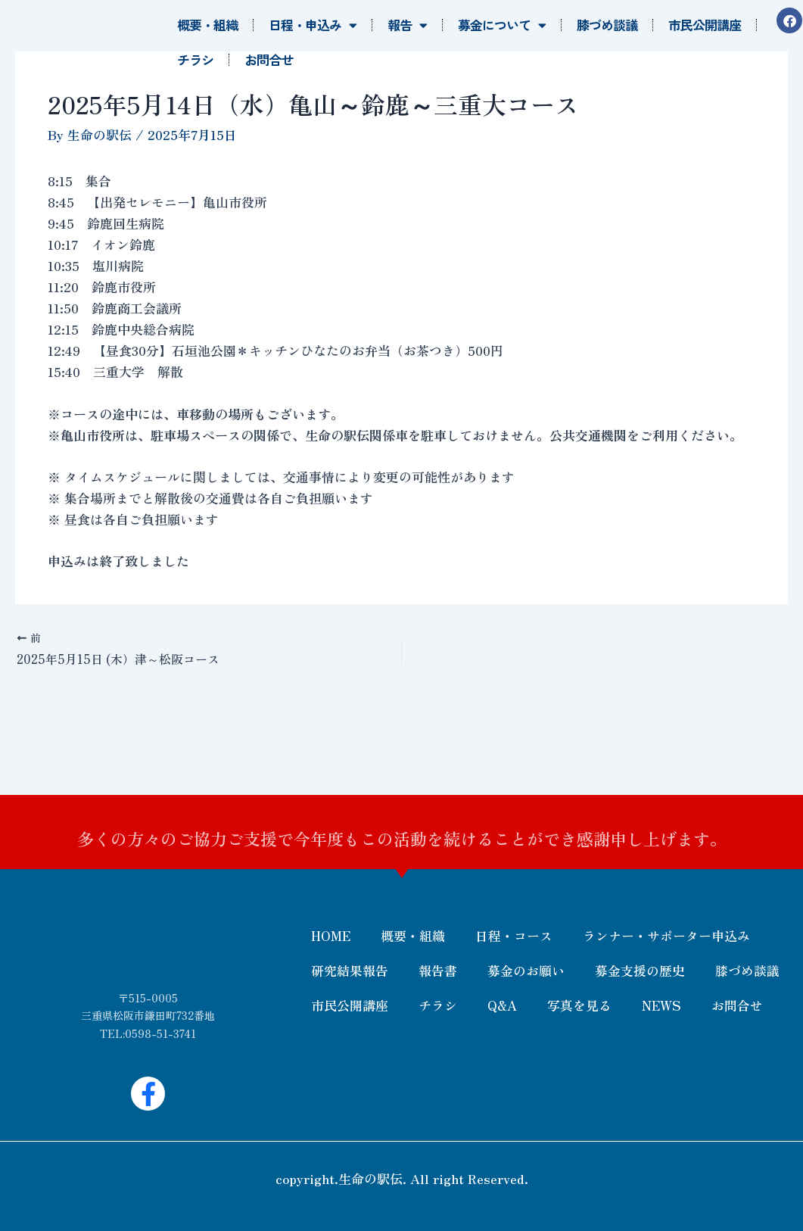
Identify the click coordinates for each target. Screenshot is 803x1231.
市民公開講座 (704, 24)
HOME (330, 935)
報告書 (438, 970)
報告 (407, 25)
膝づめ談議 (607, 24)
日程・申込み (312, 25)
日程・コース (513, 935)
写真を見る (579, 1005)
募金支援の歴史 (640, 970)
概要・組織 (207, 24)
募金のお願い (526, 970)
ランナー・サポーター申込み (666, 935)
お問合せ (268, 59)
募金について (502, 25)
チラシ (195, 59)
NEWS (661, 1005)
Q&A (502, 1005)
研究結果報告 (349, 970)
